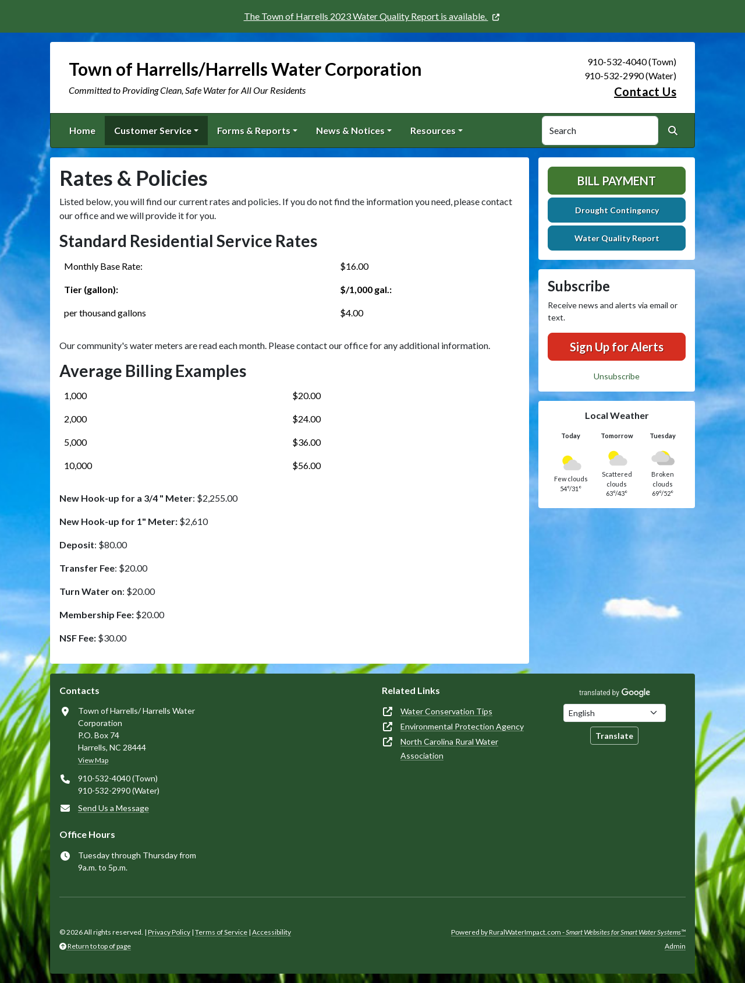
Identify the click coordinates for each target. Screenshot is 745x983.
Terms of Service (221, 932)
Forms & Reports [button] (253, 130)
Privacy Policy (169, 932)
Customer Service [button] (152, 130)
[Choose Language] (614, 713)
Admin (675, 946)
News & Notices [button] (350, 130)
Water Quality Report (616, 238)
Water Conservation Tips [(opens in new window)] (446, 711)
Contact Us (645, 91)
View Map (93, 760)
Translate (614, 736)
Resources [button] (433, 130)
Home (82, 130)
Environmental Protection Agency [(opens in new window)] (462, 726)
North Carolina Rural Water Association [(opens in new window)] (449, 748)
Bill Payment (616, 181)
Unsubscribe (617, 376)
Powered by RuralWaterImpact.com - (568, 932)
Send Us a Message (113, 808)
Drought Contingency (617, 210)
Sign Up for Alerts (617, 347)
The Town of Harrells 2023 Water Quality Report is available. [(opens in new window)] (366, 16)
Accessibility (271, 932)
